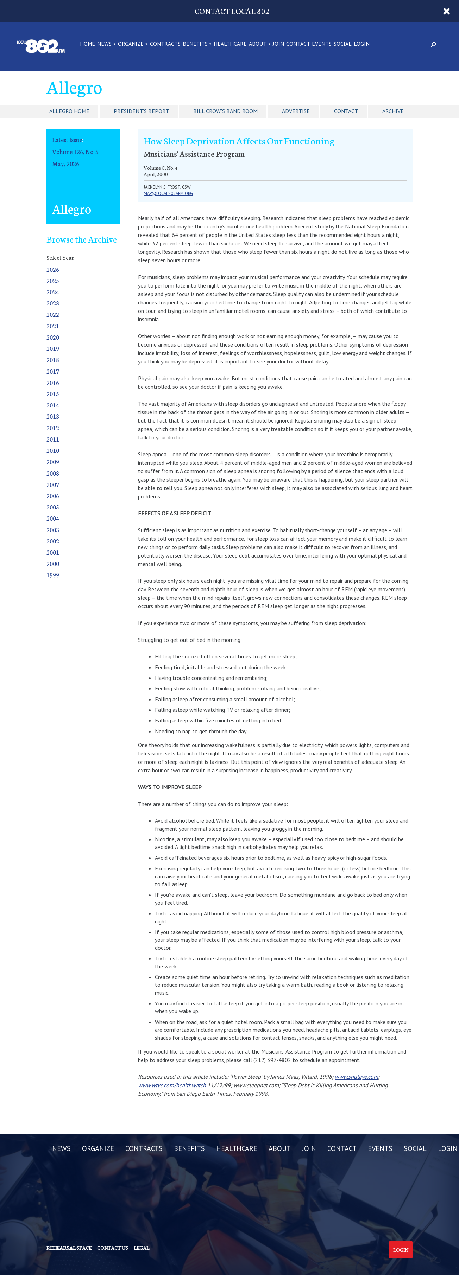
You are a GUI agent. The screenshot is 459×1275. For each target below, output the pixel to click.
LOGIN (362, 44)
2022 (52, 314)
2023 (52, 302)
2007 (52, 484)
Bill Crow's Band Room (225, 111)
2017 (52, 371)
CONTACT (298, 44)
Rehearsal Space (69, 1247)
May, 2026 (65, 163)
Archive (393, 111)
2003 (52, 529)
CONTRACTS (165, 44)
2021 (52, 325)
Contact (346, 111)
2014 (52, 404)
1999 (52, 574)
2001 (52, 552)
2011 (52, 438)
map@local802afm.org (168, 194)
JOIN (278, 44)
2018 (52, 359)
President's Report (141, 111)
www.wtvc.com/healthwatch (172, 1085)
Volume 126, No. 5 (75, 151)
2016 (52, 382)
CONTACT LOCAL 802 (232, 10)
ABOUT (257, 44)
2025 (52, 280)
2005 (52, 506)
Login (400, 1249)
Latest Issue (67, 139)
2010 (52, 450)
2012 (52, 427)
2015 (52, 393)
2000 (52, 563)
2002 (52, 540)
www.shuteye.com (356, 1076)
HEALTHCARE (230, 44)
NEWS (104, 44)
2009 (52, 461)
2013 (52, 416)
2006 (52, 495)
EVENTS (322, 44)
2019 (52, 348)
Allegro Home (69, 111)
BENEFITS (195, 44)
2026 (52, 269)
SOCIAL (343, 44)
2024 (52, 291)
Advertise (296, 111)
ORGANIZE (131, 44)
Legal (141, 1247)
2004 (52, 518)
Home (87, 44)
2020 (52, 337)
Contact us (112, 1247)
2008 (52, 473)
